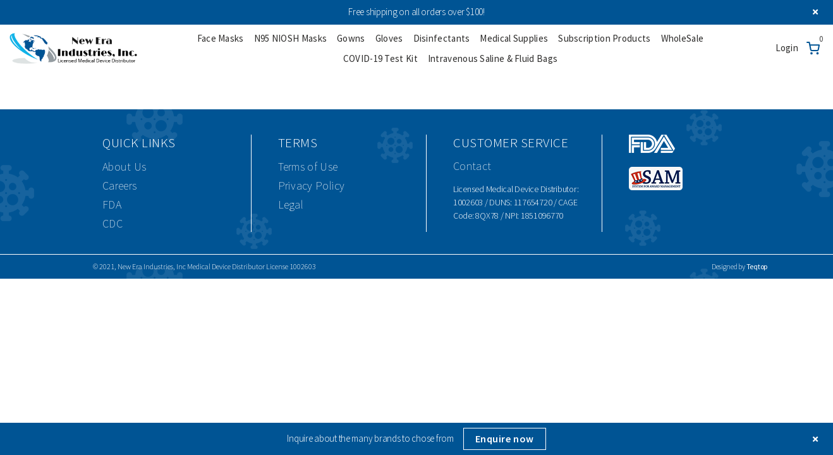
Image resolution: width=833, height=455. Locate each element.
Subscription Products (604, 38)
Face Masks (220, 38)
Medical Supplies (514, 38)
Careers (119, 185)
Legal (291, 204)
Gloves (389, 38)
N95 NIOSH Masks (290, 38)
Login (787, 48)
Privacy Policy (311, 185)
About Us (124, 166)
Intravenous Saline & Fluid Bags (492, 58)
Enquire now (504, 438)
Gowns (351, 38)
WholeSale (682, 38)
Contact (472, 166)
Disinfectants (441, 38)
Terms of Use (308, 166)
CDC (112, 223)
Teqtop (756, 266)
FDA (111, 204)
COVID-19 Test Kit (380, 58)
